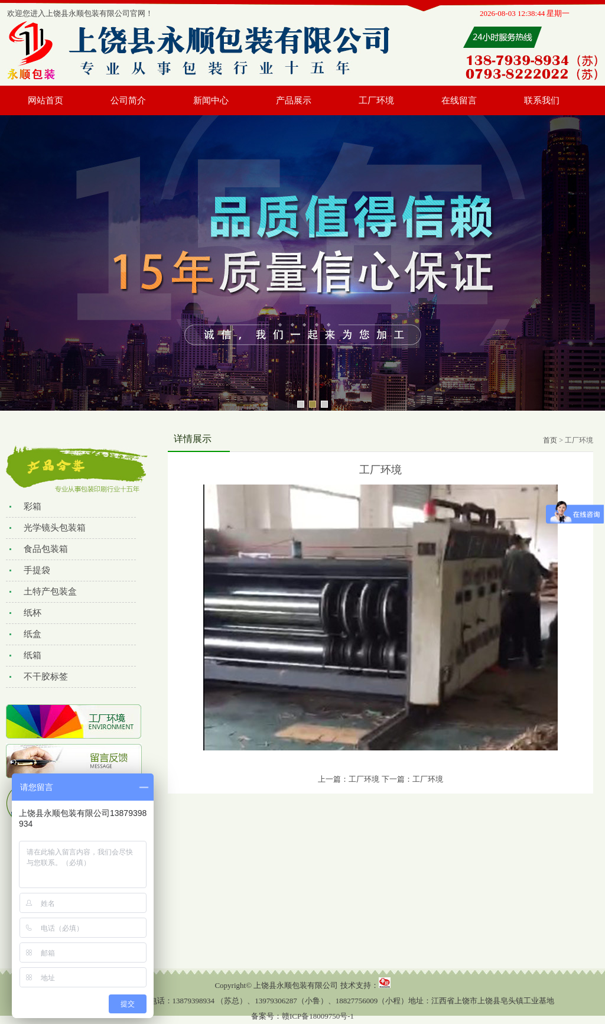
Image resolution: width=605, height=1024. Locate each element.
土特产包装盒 (50, 591)
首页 (550, 440)
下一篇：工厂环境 (412, 779)
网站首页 (45, 100)
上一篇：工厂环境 (348, 779)
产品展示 (293, 100)
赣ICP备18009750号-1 (318, 1016)
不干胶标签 (46, 676)
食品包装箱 (46, 549)
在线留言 (459, 100)
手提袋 (37, 570)
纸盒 (32, 634)
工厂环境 (376, 100)
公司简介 (128, 100)
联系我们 (542, 100)
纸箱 (32, 655)
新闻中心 (211, 100)
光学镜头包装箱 (55, 527)
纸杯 (32, 612)
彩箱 (32, 506)
